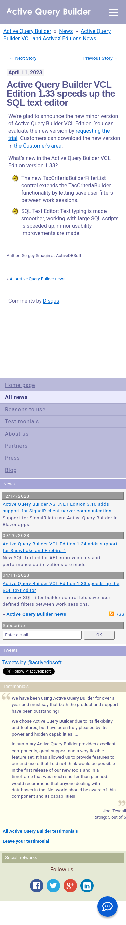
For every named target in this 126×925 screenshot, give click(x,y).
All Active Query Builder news (37, 278)
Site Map (16, 344)
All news (16, 397)
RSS (119, 614)
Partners (16, 446)
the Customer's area (38, 145)
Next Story (25, 58)
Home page (20, 385)
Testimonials (22, 421)
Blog (11, 470)
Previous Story (98, 58)
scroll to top (109, 340)
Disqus (51, 301)
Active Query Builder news (36, 614)
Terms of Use (34, 344)
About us (17, 433)
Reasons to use (25, 409)
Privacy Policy (55, 344)
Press (12, 458)
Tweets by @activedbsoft (32, 662)
